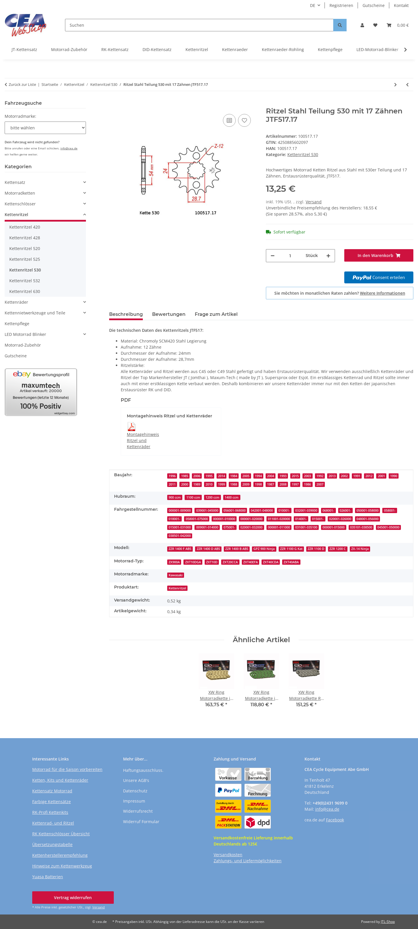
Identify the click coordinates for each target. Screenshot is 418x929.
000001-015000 (333, 527)
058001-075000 (197, 519)
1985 (184, 476)
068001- (328, 510)
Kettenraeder (235, 49)
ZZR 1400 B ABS (236, 549)
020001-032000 (251, 527)
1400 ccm (232, 497)
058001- (390, 510)
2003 (307, 476)
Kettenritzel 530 (302, 154)
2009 (245, 484)
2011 (172, 484)
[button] (362, 25)
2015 (295, 476)
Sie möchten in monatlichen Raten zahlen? (339, 293)
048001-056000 (367, 519)
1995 (209, 476)
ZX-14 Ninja (360, 549)
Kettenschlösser (20, 204)
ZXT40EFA (250, 562)
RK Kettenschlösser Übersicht (61, 833)
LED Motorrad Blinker (25, 334)
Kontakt (401, 5)
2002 (344, 476)
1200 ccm (212, 497)
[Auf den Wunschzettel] (244, 120)
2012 (368, 476)
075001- (229, 527)
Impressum (134, 801)
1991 (356, 476)
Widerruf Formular (141, 821)
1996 (172, 476)
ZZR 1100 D (316, 549)
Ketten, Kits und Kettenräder (60, 780)
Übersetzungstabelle (52, 844)
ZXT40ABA (291, 562)
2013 (332, 476)
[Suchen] (199, 25)
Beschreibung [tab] (126, 314)
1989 (196, 484)
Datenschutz (135, 791)
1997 (295, 484)
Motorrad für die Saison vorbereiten (67, 769)
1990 (393, 476)
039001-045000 (207, 510)
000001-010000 (224, 519)
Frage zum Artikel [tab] (216, 314)
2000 (184, 484)
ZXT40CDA (270, 562)
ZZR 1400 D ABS (208, 549)
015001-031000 (180, 527)
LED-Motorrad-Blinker (377, 49)
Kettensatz (15, 182)
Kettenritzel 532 (24, 280)
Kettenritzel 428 (24, 237)
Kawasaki (176, 575)
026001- (345, 510)
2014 (221, 476)
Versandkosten (228, 854)
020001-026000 (340, 519)
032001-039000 (306, 510)
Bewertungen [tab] (168, 314)
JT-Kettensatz (24, 49)
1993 (283, 476)
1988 (233, 484)
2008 (283, 484)
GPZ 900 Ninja (264, 549)
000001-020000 (251, 519)
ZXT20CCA (230, 562)
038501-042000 (180, 536)
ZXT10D (211, 562)
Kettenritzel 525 (24, 259)
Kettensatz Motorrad (52, 791)
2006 (196, 476)
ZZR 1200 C (337, 549)
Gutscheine (374, 5)
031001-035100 (306, 527)
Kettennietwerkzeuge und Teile (35, 313)
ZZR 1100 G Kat (291, 549)
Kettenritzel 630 (24, 291)
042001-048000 (262, 510)
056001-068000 (235, 510)
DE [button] (312, 5)
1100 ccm (193, 497)
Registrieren (341, 5)
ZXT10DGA (193, 562)
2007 (319, 484)
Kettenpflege (330, 49)
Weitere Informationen (382, 293)
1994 (258, 476)
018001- (174, 519)
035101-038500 (361, 527)
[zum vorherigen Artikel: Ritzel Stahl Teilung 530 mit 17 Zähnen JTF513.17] (407, 84)
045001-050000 (388, 527)
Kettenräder (16, 302)
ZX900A (174, 562)
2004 (270, 476)
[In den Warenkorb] (113, 104)
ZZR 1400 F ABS (180, 549)
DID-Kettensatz (157, 49)
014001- (301, 519)
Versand (314, 201)
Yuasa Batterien (47, 876)
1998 (258, 484)
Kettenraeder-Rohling (283, 49)
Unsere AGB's (136, 780)
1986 (307, 484)
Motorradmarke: (20, 116)
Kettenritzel (196, 49)
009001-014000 (207, 527)
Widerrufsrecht (138, 811)
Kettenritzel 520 (24, 248)
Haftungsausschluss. (143, 770)
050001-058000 (367, 510)
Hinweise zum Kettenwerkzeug (62, 866)
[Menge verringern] (272, 255)
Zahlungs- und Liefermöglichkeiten (248, 860)
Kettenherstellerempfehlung (60, 855)
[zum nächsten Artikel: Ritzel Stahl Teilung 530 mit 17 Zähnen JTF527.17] (395, 84)
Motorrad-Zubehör (69, 49)
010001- (284, 510)
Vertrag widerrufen (73, 897)
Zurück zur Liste (22, 84)
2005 (245, 476)
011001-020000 (279, 519)
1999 (221, 484)
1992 (319, 476)
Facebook (335, 820)
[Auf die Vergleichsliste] (229, 120)
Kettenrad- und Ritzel (53, 823)
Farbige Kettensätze (51, 801)
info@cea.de (69, 148)
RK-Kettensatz (115, 49)
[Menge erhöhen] (328, 255)
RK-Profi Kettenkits (50, 812)
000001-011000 (279, 527)
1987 (270, 484)
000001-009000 (180, 510)
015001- (318, 519)
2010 (209, 484)
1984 (233, 476)
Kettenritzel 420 (24, 227)
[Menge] (290, 255)
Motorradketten (20, 193)
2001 (381, 476)
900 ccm (175, 497)
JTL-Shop (388, 921)
